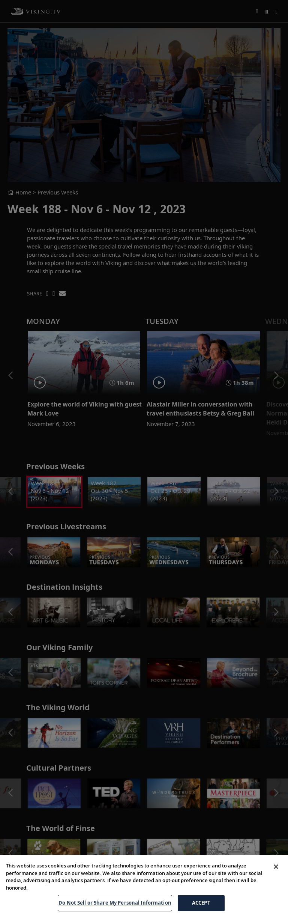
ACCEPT (201, 902)
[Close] (276, 866)
